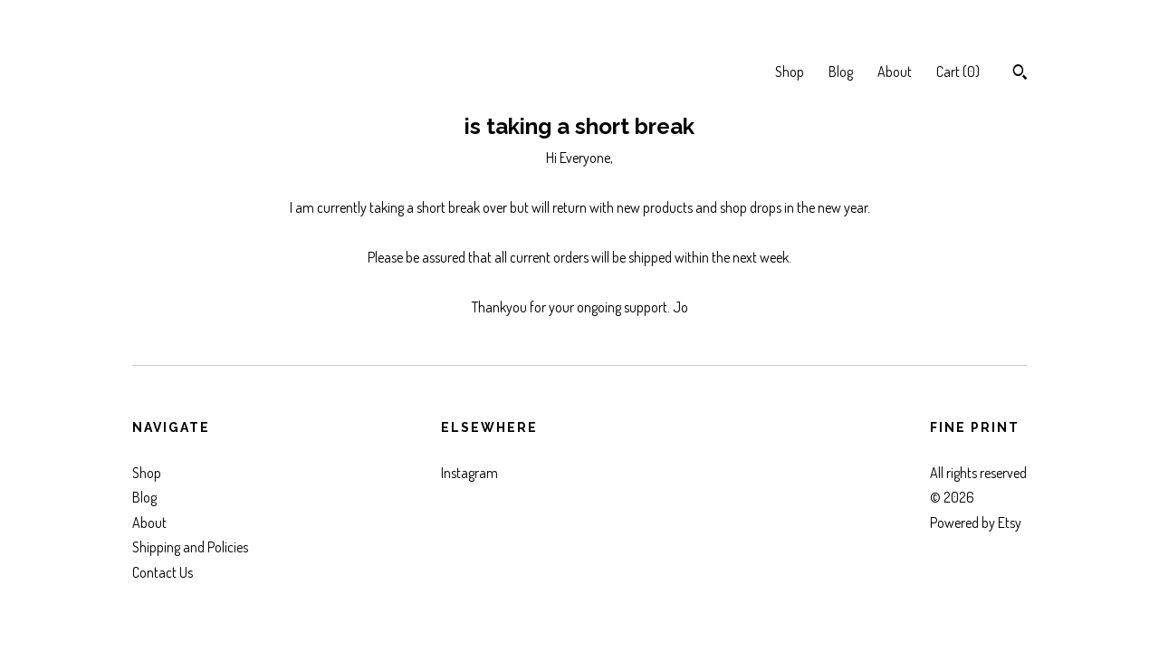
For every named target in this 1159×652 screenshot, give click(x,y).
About (894, 71)
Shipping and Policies (190, 547)
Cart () (958, 71)
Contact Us (162, 572)
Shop (789, 71)
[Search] (1020, 74)
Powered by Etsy (975, 522)
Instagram (469, 473)
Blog (841, 71)
